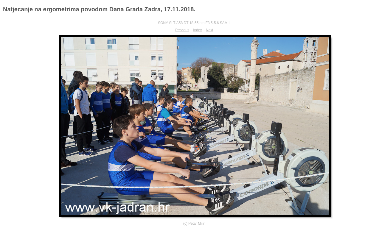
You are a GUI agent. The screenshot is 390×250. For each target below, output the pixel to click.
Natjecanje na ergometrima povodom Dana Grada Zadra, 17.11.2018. (99, 9)
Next (209, 30)
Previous (182, 30)
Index (197, 30)
